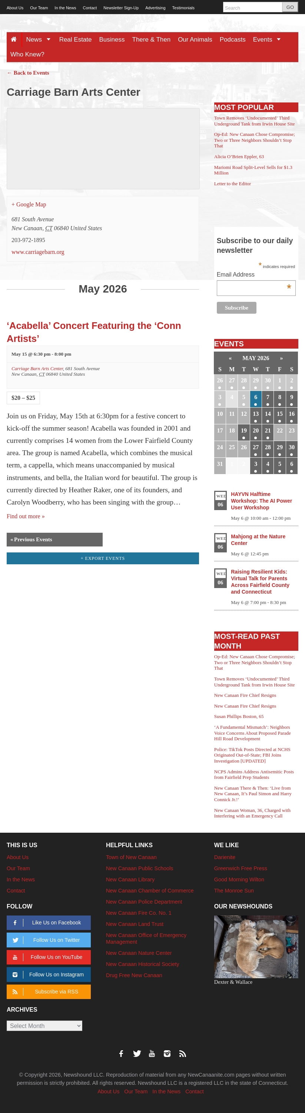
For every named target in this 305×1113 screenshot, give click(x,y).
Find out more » (26, 516)
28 (244, 380)
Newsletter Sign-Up (121, 8)
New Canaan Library (130, 879)
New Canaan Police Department (144, 902)
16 (292, 414)
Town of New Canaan (131, 857)
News (40, 39)
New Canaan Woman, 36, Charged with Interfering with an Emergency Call (252, 813)
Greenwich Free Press (240, 868)
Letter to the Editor (232, 183)
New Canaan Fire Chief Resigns (245, 695)
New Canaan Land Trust (134, 924)
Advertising (155, 8)
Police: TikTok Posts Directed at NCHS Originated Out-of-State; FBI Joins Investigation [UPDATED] (252, 755)
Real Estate (75, 39)
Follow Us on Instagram (47, 975)
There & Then (151, 39)
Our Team (39, 8)
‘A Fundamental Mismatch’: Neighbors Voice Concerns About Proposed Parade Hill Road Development (252, 732)
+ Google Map (28, 204)
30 (268, 380)
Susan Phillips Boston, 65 (239, 716)
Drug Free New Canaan (134, 975)
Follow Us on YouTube (46, 957)
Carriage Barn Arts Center (37, 368)
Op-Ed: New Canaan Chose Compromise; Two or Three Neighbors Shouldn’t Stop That (254, 139)
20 (256, 430)
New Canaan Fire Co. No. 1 (139, 913)
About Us (15, 8)
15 (280, 414)
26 (220, 380)
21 (268, 430)
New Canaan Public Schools (139, 868)
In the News (65, 8)
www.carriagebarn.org (37, 252)
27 (232, 380)
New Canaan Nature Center (139, 953)
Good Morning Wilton (239, 879)
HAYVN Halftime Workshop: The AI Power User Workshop (261, 500)
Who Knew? (27, 54)
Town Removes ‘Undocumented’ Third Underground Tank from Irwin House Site (254, 121)
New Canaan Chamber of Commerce (150, 891)
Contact (90, 8)
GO (290, 7)
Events (269, 39)
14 (268, 414)
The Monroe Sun (234, 891)
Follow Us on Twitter (45, 940)
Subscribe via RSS (44, 992)
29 (256, 380)
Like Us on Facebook (45, 923)
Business (112, 39)
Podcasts (233, 39)
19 (244, 430)
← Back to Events (28, 73)
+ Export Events (103, 558)
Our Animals (195, 39)
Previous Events (31, 539)
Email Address (254, 275)
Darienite (225, 857)
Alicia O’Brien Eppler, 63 (239, 156)
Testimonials (183, 8)
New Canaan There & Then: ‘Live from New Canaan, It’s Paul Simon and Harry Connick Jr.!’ (253, 793)
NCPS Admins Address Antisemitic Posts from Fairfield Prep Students (254, 774)
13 (256, 414)
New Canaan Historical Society (142, 964)
